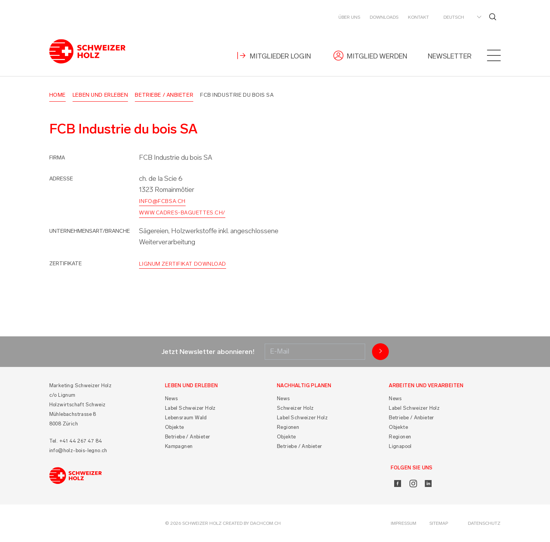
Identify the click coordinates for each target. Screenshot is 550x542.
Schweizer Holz (295, 408)
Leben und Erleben (100, 95)
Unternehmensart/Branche (89, 231)
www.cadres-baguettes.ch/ (182, 212)
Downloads (384, 17)
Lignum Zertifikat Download (182, 264)
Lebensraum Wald (186, 417)
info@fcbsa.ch (162, 201)
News (171, 398)
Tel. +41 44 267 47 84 (75, 441)
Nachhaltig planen (304, 385)
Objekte (174, 427)
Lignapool (400, 446)
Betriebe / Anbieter (164, 95)
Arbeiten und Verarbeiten (426, 385)
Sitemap (438, 523)
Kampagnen (179, 446)
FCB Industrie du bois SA (236, 95)
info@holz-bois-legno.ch (78, 450)
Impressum (403, 523)
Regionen (288, 427)
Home (57, 95)
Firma (57, 157)
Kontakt (418, 17)
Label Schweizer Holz (190, 408)
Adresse (61, 178)
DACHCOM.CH (265, 523)
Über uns (349, 17)
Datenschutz (484, 523)
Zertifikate (65, 263)
